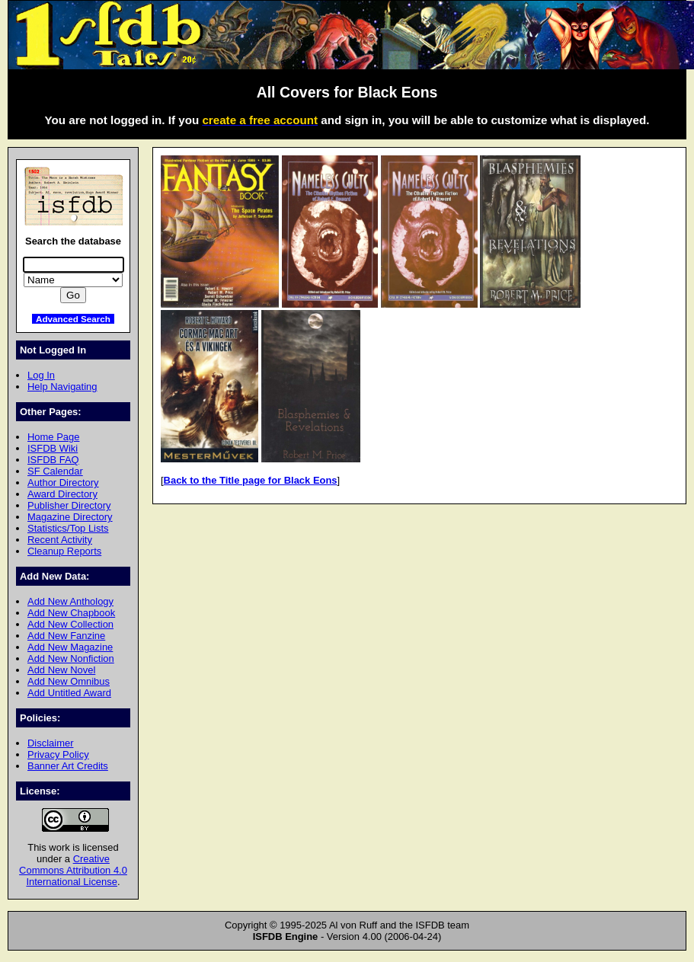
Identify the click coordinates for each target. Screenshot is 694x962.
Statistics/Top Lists (68, 528)
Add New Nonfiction (70, 658)
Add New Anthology (70, 601)
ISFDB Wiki (52, 448)
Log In (41, 375)
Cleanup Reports (64, 551)
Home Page (53, 437)
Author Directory (63, 482)
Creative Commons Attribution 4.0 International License (73, 870)
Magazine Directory (70, 517)
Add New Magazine (70, 647)
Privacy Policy (58, 754)
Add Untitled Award (69, 692)
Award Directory (62, 494)
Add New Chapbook (71, 612)
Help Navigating (62, 386)
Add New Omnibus (68, 681)
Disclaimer (50, 743)
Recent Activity (59, 539)
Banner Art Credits (67, 766)
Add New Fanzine (66, 635)
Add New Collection (70, 624)
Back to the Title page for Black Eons (250, 480)
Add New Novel (61, 670)
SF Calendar (55, 471)
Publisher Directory (68, 505)
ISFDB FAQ (53, 459)
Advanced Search (73, 319)
